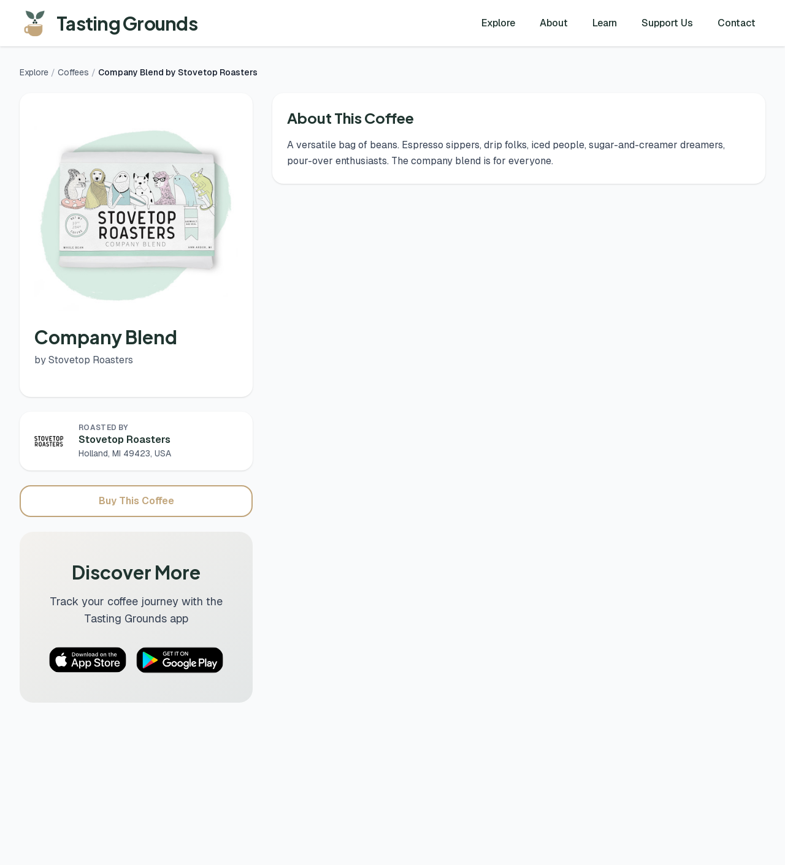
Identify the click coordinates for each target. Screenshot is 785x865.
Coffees (73, 72)
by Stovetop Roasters (83, 359)
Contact (737, 23)
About (554, 23)
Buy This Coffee (136, 500)
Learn (604, 23)
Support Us (667, 23)
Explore (498, 23)
